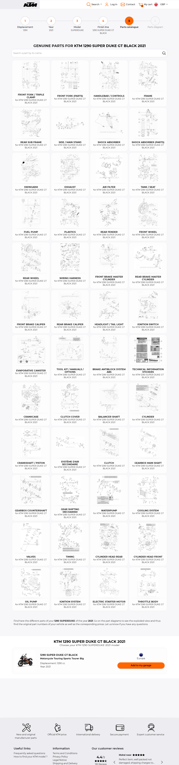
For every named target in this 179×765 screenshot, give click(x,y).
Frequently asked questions (29, 753)
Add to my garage (141, 665)
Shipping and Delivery (65, 763)
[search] (164, 53)
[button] (25, 660)
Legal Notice (60, 760)
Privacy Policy (60, 756)
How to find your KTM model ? (30, 756)
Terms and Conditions (65, 753)
